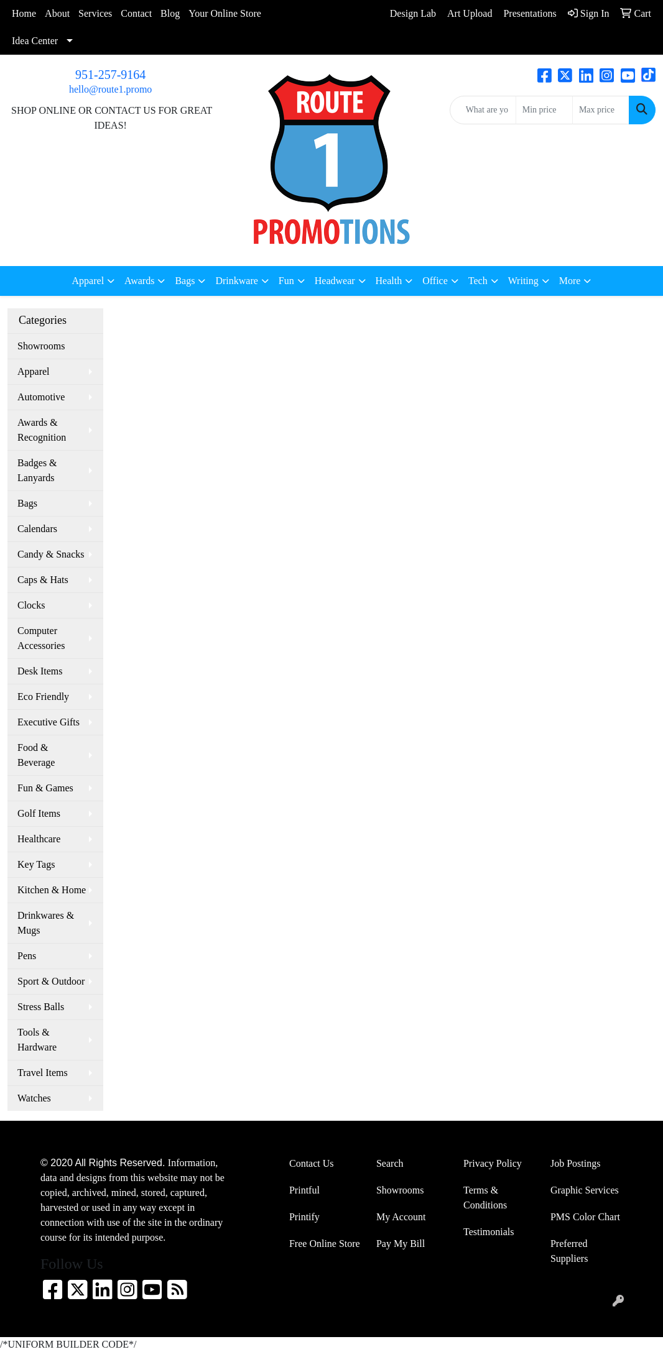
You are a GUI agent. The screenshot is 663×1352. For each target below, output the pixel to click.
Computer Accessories (41, 638)
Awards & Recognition (41, 430)
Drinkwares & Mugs (45, 923)
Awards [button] (139, 280)
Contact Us (311, 1163)
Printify (304, 1217)
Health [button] (389, 280)
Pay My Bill (400, 1243)
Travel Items (42, 1072)
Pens (26, 955)
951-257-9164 (110, 74)
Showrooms (41, 346)
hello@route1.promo (110, 89)
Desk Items (39, 671)
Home (24, 13)
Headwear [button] (335, 280)
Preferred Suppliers (569, 1251)
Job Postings (575, 1163)
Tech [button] (478, 280)
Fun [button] (286, 280)
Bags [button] (185, 280)
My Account (401, 1217)
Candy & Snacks (51, 554)
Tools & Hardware (37, 1039)
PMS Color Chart (585, 1217)
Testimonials (488, 1231)
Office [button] (435, 280)
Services (95, 13)
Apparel (33, 371)
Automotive (41, 397)
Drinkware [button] (236, 280)
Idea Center (35, 40)
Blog (170, 13)
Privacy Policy (492, 1163)
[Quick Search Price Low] (544, 110)
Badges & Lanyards (37, 470)
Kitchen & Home (51, 890)
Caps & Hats (42, 579)
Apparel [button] (88, 280)
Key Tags (36, 864)
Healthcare (38, 839)
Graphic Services (584, 1190)
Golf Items (38, 813)
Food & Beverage (36, 755)
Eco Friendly (43, 696)
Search (390, 1163)
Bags (27, 503)
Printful (304, 1190)
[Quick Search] (483, 110)
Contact (136, 13)
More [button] (570, 280)
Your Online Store (224, 13)
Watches (34, 1098)
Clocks (31, 605)
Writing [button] (523, 280)
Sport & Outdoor (51, 981)
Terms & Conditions (485, 1197)
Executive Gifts (48, 722)
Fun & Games (45, 788)
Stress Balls (40, 1006)
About (57, 13)
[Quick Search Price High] (600, 110)
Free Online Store (324, 1243)
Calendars (37, 528)
